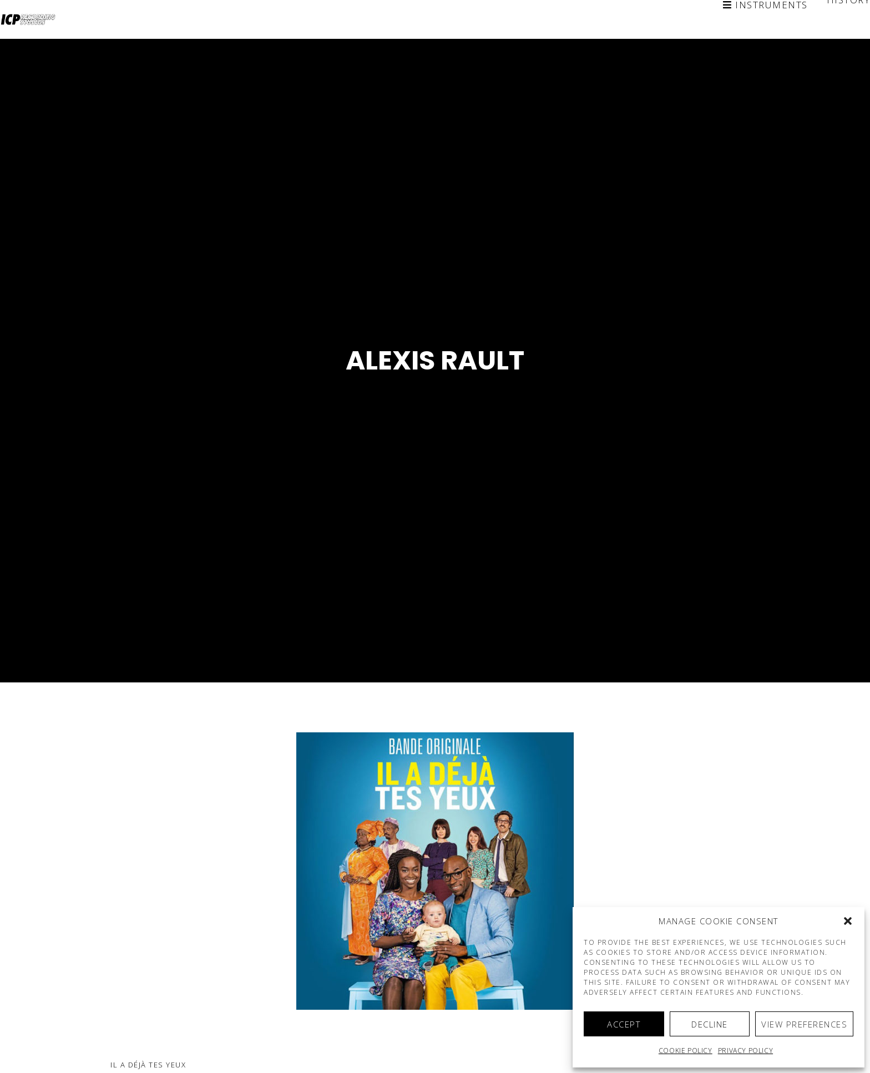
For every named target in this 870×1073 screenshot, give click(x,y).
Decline (709, 1024)
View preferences (804, 1024)
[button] (847, 921)
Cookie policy (685, 1050)
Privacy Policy (745, 1050)
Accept (623, 1024)
